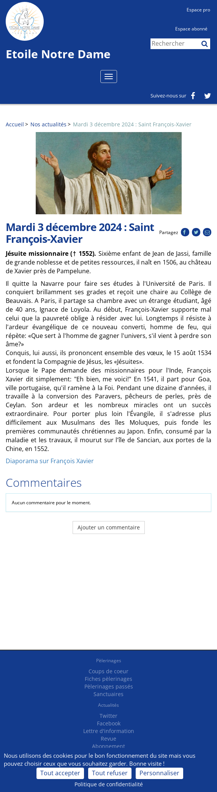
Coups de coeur (108, 671)
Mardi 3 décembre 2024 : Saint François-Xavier (132, 124)
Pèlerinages (108, 660)
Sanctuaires (108, 694)
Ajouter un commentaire (109, 527)
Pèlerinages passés (108, 686)
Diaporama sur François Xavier (50, 461)
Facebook (108, 723)
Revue (108, 738)
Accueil (15, 124)
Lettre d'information (108, 731)
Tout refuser (110, 773)
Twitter (108, 715)
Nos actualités (48, 124)
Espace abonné (191, 28)
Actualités (108, 705)
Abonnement (108, 746)
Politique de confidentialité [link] (108, 784)
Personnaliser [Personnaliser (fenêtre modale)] (159, 773)
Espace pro (198, 9)
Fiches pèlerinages (108, 678)
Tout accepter (60, 773)
